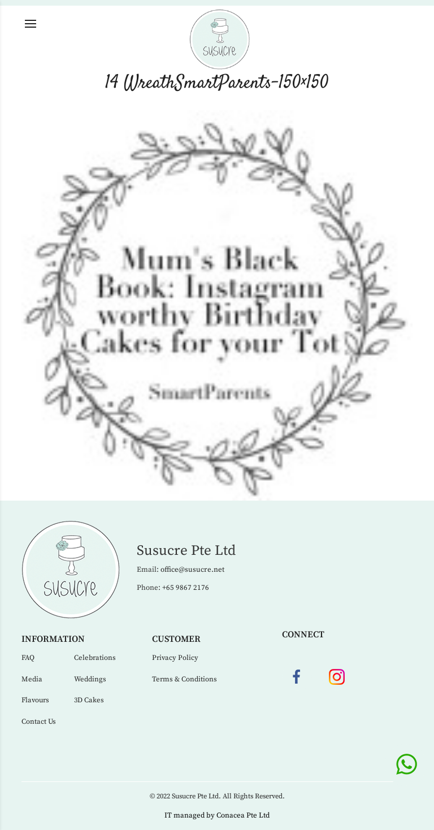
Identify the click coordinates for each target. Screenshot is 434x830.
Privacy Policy (175, 657)
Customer (176, 639)
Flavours (35, 700)
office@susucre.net (192, 569)
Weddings (90, 679)
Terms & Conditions (184, 679)
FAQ (27, 657)
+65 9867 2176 (185, 587)
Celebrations (95, 657)
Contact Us (38, 721)
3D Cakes (89, 700)
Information (53, 639)
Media (31, 679)
